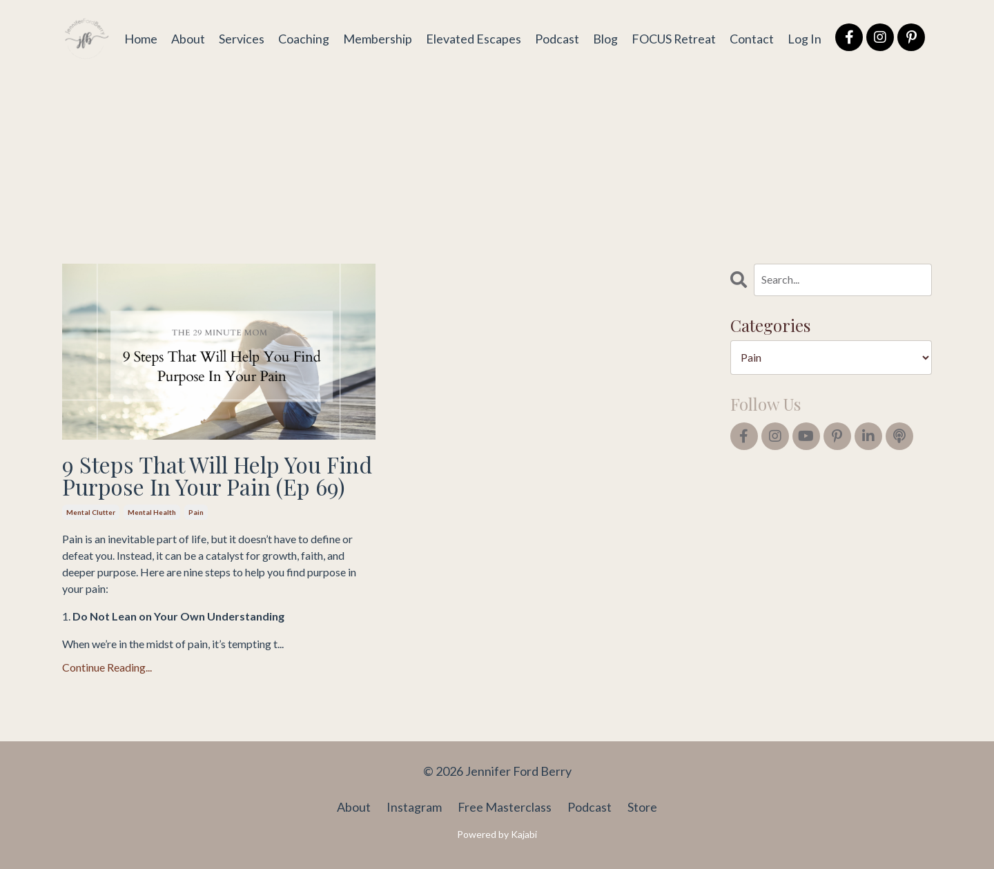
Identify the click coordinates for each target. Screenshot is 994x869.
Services (241, 38)
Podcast (556, 38)
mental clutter (90, 512)
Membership (376, 38)
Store (642, 806)
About (187, 38)
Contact (752, 38)
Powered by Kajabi (497, 834)
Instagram (414, 806)
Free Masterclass (505, 806)
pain (196, 512)
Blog (604, 38)
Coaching (303, 38)
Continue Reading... (107, 667)
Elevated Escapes (472, 38)
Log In (804, 38)
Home (140, 38)
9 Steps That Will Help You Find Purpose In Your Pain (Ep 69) (217, 475)
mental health (152, 512)
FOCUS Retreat (673, 38)
